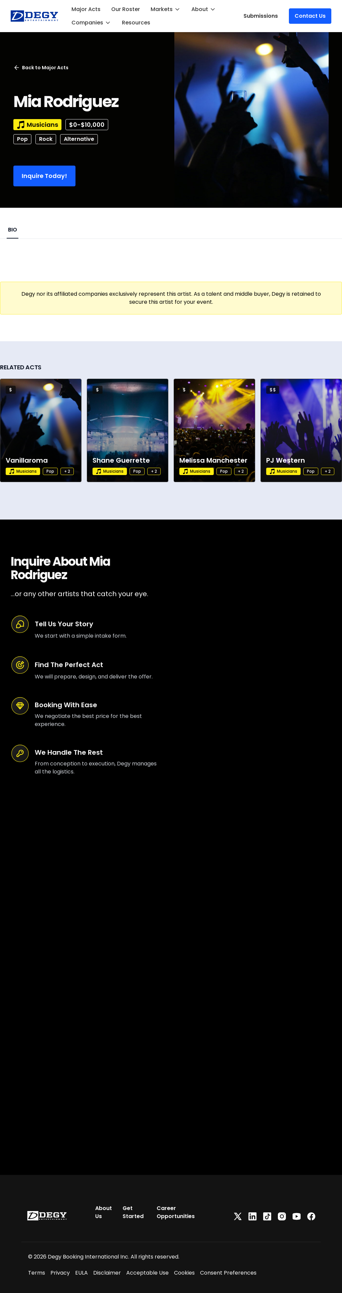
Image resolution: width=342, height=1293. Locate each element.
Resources (136, 22)
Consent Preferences (228, 1273)
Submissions (260, 16)
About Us (103, 1212)
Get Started (133, 1212)
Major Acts (86, 9)
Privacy (60, 1273)
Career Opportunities (176, 1212)
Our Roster (125, 9)
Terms (36, 1273)
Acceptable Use (147, 1273)
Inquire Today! (44, 176)
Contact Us (310, 16)
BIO (12, 230)
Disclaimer (107, 1273)
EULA (81, 1273)
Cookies (184, 1273)
